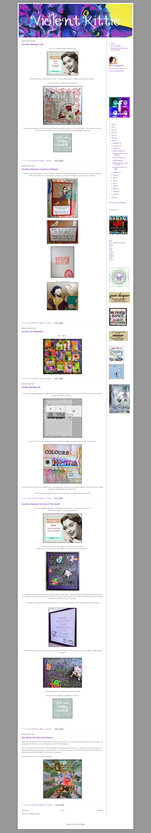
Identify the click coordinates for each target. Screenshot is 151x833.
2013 (112, 140)
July (114, 178)
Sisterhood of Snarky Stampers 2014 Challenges (119, 49)
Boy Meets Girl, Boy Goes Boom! (37, 737)
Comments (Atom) (34, 813)
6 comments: (48, 323)
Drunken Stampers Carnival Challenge (40, 169)
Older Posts (100, 810)
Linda (110, 250)
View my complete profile (116, 71)
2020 (112, 124)
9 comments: (48, 729)
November (116, 146)
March (115, 188)
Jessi (110, 246)
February (115, 191)
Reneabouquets (78, 130)
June (114, 180)
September (116, 172)
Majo (110, 258)
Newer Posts (25, 810)
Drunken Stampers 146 (32, 44)
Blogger (83, 824)
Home (62, 810)
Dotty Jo (111, 259)
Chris (110, 243)
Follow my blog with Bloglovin (117, 202)
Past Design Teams (116, 46)
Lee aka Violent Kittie (117, 65)
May (114, 183)
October (115, 148)
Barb (110, 241)
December (116, 143)
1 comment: (48, 498)
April (114, 186)
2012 (112, 197)
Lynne (111, 254)
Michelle (111, 256)
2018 (112, 127)
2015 (112, 135)
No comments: (49, 805)
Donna (111, 244)
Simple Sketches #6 (31, 387)
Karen (110, 248)
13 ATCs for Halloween (32, 331)
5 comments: (48, 378)
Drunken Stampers (70, 173)
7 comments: (48, 160)
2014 (112, 138)
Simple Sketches (48, 493)
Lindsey (111, 252)
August (115, 175)
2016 (112, 132)
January (115, 194)
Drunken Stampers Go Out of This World (41, 504)
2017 (112, 130)
